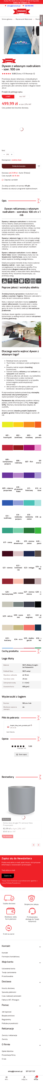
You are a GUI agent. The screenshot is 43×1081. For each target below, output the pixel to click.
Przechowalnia (7, 976)
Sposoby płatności (9, 992)
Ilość (3, 150)
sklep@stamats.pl (15, 1071)
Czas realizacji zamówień (11, 996)
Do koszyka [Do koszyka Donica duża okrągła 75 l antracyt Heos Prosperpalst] (7, 836)
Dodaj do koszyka (18, 166)
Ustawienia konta (8, 969)
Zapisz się (8, 876)
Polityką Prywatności (13, 883)
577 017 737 (30, 1071)
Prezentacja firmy (8, 1055)
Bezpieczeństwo (8, 1016)
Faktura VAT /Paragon (10, 1000)
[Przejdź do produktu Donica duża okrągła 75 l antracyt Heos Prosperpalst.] (21, 801)
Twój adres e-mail (8, 870)
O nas (4, 1059)
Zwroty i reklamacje (9, 1035)
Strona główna (7, 19)
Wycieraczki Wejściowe (24, 19)
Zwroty (5, 1039)
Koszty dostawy (8, 988)
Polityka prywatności (10, 1023)
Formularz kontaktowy (10, 957)
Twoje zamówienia (9, 972)
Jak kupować (6, 1012)
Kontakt (5, 953)
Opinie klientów (7, 1051)
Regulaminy (6, 1019)
